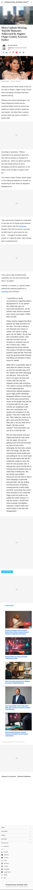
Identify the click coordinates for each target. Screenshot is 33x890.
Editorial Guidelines (24, 776)
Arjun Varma (13, 45)
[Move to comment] (23, 52)
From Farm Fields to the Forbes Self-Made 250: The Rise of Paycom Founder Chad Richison (17, 707)
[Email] (20, 52)
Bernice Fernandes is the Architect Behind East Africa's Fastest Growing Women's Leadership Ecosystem (17, 631)
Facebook (4, 291)
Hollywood (22, 226)
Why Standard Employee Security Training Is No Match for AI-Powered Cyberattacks (16, 733)
